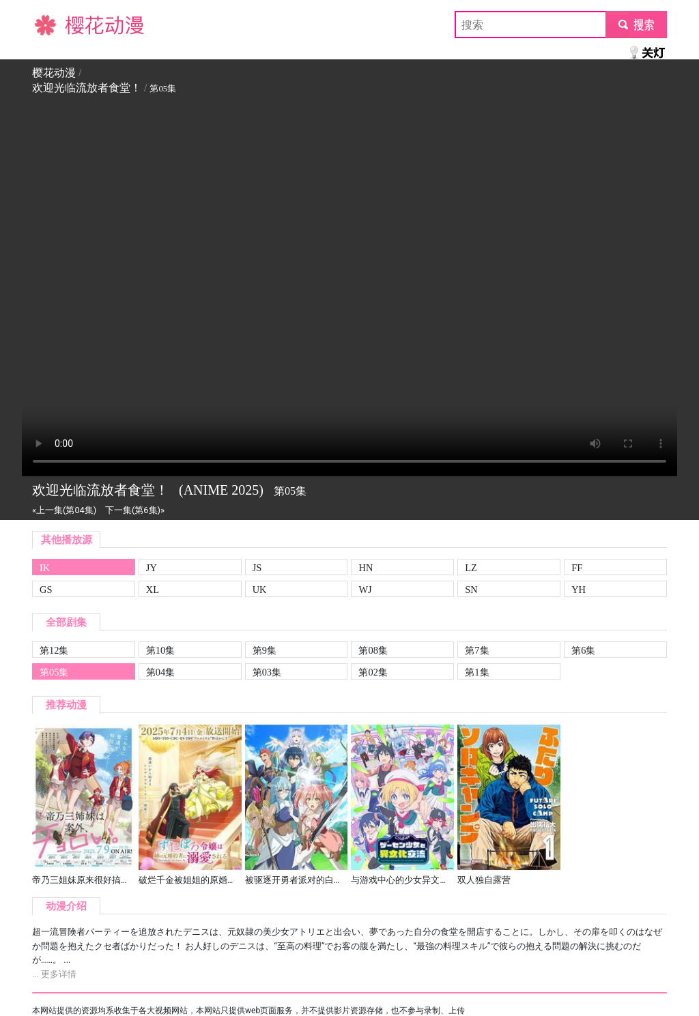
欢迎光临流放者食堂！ (86, 87)
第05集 (54, 672)
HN (365, 567)
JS (257, 567)
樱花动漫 (54, 24)
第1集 (477, 672)
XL (152, 589)
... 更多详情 (54, 974)
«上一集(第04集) (64, 510)
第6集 (583, 650)
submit (636, 24)
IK (45, 567)
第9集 (264, 650)
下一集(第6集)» (135, 510)
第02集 (372, 672)
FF (576, 567)
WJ (364, 589)
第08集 (372, 650)
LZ (471, 567)
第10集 (160, 650)
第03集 (267, 672)
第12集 (54, 650)
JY (151, 567)
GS (46, 589)
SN (471, 589)
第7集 (477, 650)
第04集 (160, 672)
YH (578, 589)
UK (260, 589)
